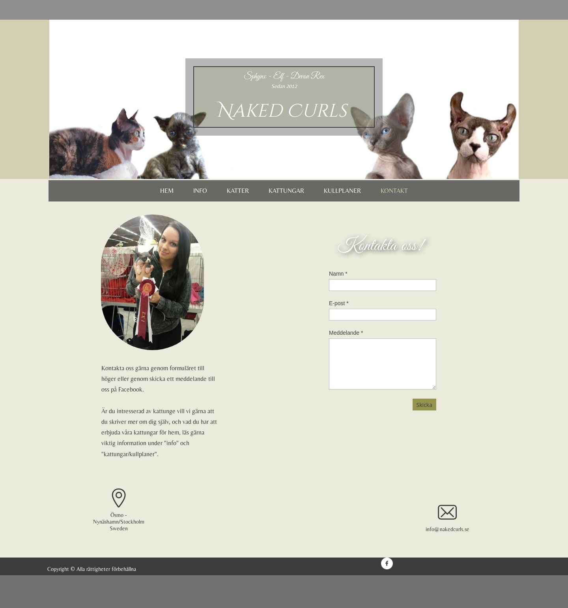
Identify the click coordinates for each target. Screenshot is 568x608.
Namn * (338, 273)
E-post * (339, 303)
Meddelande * (346, 333)
